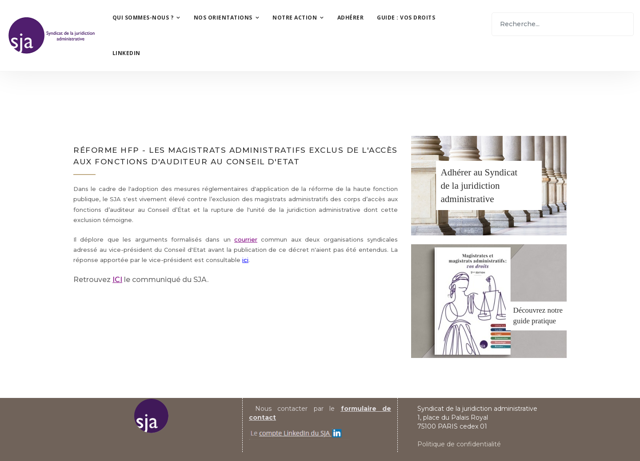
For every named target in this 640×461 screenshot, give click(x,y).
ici (245, 259)
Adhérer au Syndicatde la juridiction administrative (479, 185)
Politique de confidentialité (459, 444)
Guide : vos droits (406, 17)
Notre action (294, 17)
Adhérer (350, 17)
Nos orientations (223, 17)
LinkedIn (126, 53)
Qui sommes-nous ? (143, 17)
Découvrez (529, 310)
